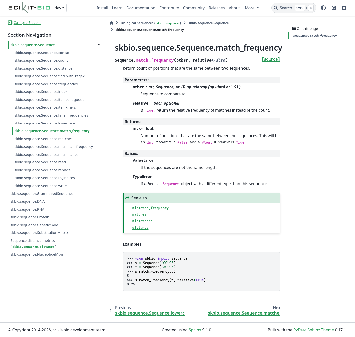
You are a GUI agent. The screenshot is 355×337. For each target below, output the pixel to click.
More (250, 8)
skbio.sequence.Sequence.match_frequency (50, 139)
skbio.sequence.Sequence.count (41, 60)
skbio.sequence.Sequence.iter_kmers (45, 107)
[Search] (293, 8)
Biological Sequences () (138, 23)
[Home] (99, 23)
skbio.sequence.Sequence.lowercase (44, 128)
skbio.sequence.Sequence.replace (42, 187)
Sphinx (195, 330)
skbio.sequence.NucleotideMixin (37, 271)
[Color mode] (323, 8)
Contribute (169, 8)
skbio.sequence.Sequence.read (40, 179)
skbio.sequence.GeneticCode (34, 242)
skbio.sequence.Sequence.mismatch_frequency (49, 161)
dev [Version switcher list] (58, 8)
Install (102, 8)
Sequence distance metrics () (33, 261)
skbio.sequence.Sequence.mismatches (46, 172)
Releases (217, 8)
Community (194, 8)
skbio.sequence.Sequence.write (40, 203)
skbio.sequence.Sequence (32, 44)
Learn (117, 8)
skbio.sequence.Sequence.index (40, 91)
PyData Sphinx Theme (313, 330)
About (234, 8)
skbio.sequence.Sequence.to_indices (44, 195)
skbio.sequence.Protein (29, 234)
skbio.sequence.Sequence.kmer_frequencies (50, 118)
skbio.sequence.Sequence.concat (41, 52)
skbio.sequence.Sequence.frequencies (46, 84)
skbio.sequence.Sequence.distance (43, 68)
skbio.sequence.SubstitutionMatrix (39, 250)
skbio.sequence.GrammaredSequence (41, 211)
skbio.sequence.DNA (27, 219)
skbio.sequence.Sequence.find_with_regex (49, 76)
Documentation (140, 8)
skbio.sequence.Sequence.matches (43, 150)
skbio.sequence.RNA (27, 226)
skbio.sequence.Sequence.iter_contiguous (49, 99)
